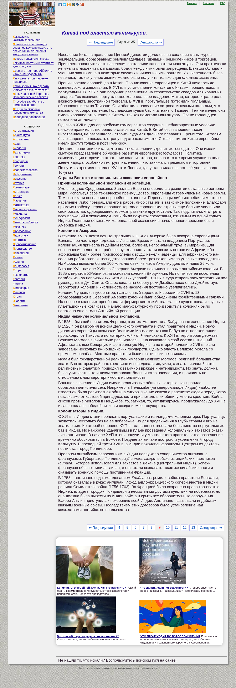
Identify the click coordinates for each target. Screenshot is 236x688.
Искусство (20, 178)
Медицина (20, 213)
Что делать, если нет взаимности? (164, 587)
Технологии (21, 274)
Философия (21, 288)
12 (185, 527)
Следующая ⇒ (150, 42)
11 (176, 527)
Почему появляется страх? (31, 58)
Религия (18, 261)
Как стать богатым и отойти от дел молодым (33, 64)
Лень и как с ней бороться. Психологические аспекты (31, 95)
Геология (19, 165)
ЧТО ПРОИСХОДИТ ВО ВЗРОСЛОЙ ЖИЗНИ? (170, 636)
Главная (192, 3)
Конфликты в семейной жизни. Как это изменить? (91, 587)
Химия (17, 296)
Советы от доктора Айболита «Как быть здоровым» (32, 72)
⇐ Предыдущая (101, 42)
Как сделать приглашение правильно (30, 80)
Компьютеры (21, 187)
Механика (19, 226)
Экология (19, 301)
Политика (19, 239)
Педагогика (20, 235)
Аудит (17, 143)
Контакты (208, 3)
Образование (22, 231)
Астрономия (21, 139)
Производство (22, 248)
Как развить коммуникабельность (27, 38)
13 (193, 527)
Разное (18, 257)
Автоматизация (23, 130)
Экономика (20, 305)
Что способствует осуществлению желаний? (88, 636)
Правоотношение (24, 244)
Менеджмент (21, 218)
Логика (17, 196)
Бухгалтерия (21, 152)
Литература (21, 191)
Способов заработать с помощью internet (28, 103)
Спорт (17, 270)
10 (168, 527)
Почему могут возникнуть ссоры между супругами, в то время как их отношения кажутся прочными (32, 49)
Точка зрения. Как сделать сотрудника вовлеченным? (31, 87)
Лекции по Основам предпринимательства (28, 111)
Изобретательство (25, 170)
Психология (21, 253)
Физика (18, 283)
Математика (21, 205)
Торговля (19, 279)
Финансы (19, 292)
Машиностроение (25, 209)
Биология (19, 148)
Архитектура (21, 135)
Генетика (19, 156)
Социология (21, 266)
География (20, 161)
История (18, 183)
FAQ (222, 3)
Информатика (22, 174)
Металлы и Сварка (25, 222)
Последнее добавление (29, 117)
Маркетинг (20, 200)
